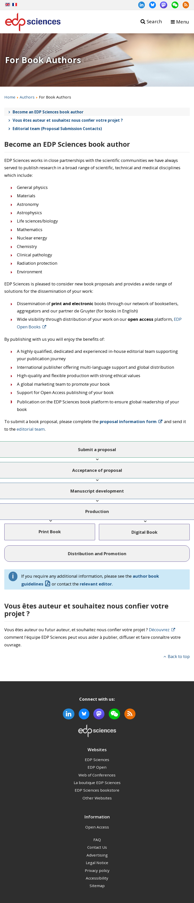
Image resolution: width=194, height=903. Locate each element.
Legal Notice (97, 862)
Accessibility (97, 878)
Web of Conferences (97, 774)
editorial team (31, 429)
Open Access (97, 826)
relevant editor (96, 584)
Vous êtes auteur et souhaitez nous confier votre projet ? (68, 120)
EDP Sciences (97, 759)
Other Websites (97, 797)
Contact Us (97, 847)
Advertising (97, 855)
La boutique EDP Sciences (97, 782)
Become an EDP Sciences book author (48, 111)
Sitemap (97, 885)
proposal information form (128, 421)
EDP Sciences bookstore (97, 790)
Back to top (179, 656)
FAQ (97, 839)
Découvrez (159, 629)
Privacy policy (97, 870)
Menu (182, 21)
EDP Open (97, 767)
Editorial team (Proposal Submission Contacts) (57, 128)
